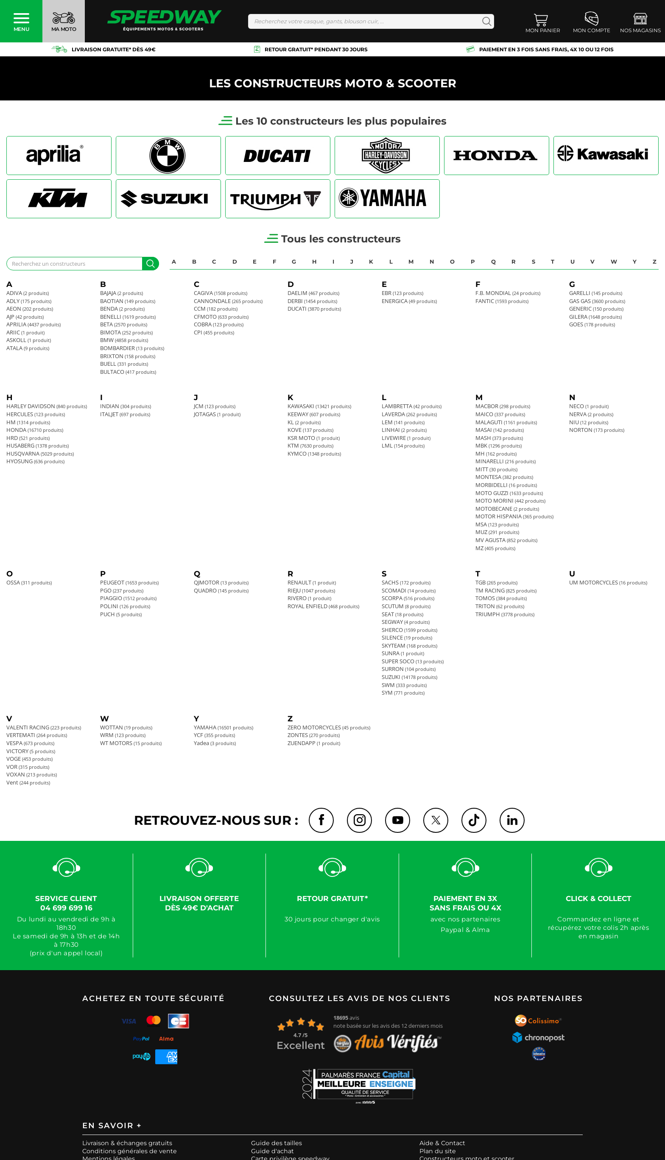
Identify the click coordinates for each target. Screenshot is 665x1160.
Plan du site (437, 1152)
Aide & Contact (442, 1144)
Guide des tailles (276, 1144)
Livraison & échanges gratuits (127, 1144)
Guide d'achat (272, 1152)
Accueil (17, 66)
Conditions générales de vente (129, 1152)
